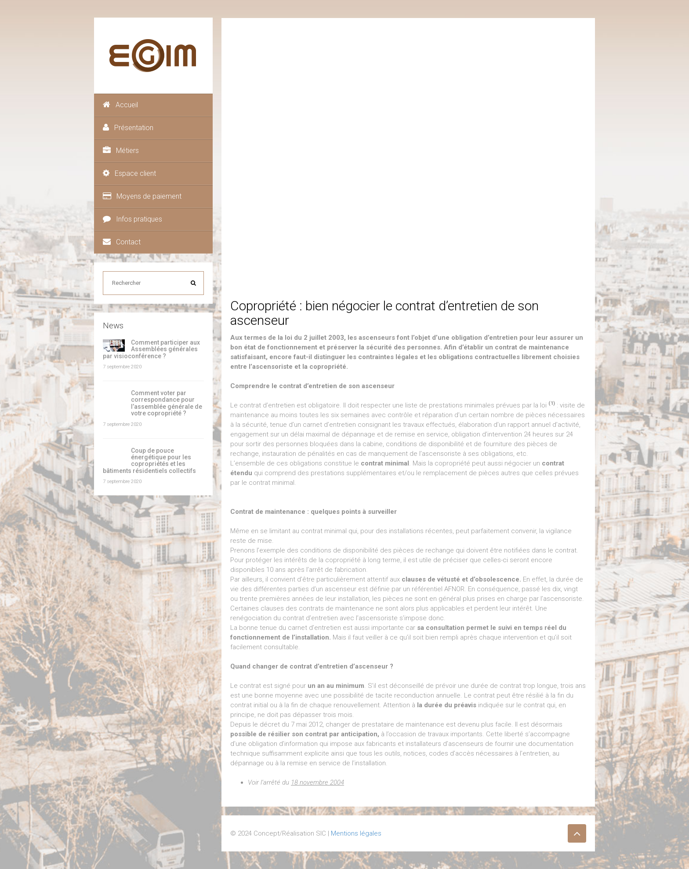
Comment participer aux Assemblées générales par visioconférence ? (151, 349)
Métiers (121, 150)
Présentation (128, 128)
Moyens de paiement (142, 196)
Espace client (129, 173)
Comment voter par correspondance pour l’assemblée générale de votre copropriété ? (166, 403)
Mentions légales (356, 833)
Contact (122, 242)
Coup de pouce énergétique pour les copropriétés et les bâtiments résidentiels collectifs (149, 460)
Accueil (120, 105)
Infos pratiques (132, 219)
